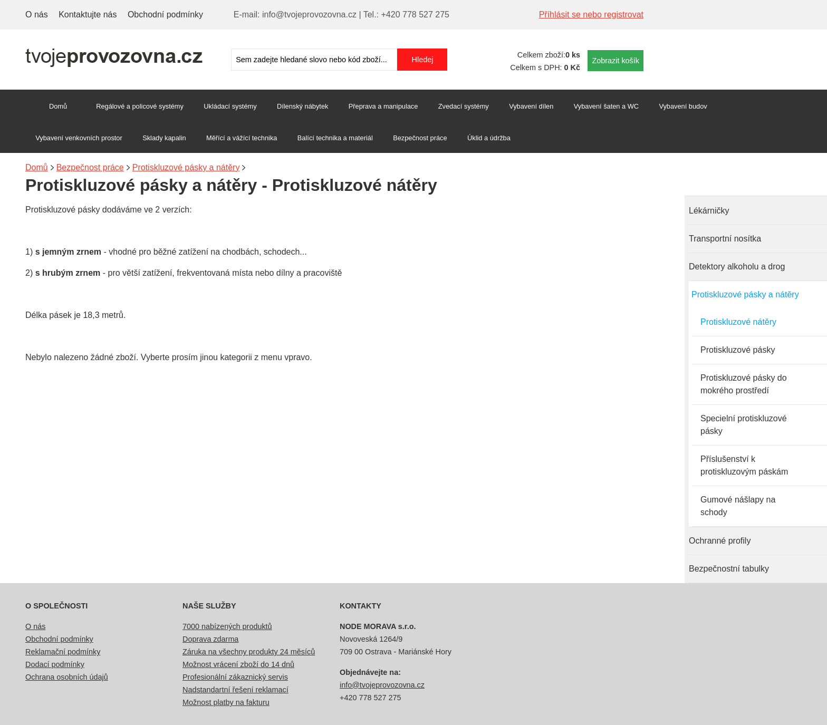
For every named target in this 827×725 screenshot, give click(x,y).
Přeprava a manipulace (383, 106)
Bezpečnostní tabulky (729, 568)
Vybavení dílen (531, 106)
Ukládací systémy (230, 106)
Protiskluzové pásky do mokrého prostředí (743, 384)
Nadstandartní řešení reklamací (235, 689)
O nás (36, 14)
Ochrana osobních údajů (66, 677)
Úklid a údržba (489, 138)
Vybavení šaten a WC (606, 106)
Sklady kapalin (164, 138)
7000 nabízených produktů (227, 626)
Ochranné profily (720, 540)
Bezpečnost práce (420, 138)
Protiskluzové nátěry (738, 321)
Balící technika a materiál (335, 138)
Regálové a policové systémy (140, 106)
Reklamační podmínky (62, 651)
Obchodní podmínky (165, 14)
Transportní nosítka (725, 238)
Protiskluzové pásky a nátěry (745, 294)
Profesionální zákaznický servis (235, 677)
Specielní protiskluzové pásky (743, 425)
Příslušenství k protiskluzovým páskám (744, 465)
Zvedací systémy (463, 106)
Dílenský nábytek (302, 106)
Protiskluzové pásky (737, 349)
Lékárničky (709, 210)
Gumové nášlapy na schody (737, 506)
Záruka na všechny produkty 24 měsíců (248, 651)
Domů (58, 106)
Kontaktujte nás (88, 14)
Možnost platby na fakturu (226, 702)
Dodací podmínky (54, 664)
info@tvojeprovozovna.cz (382, 685)
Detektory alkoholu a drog (737, 266)
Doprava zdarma (210, 639)
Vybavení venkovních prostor (78, 138)
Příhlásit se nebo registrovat (591, 14)
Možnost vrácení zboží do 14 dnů (238, 664)
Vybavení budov (683, 106)
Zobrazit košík (615, 60)
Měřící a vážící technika (241, 138)
